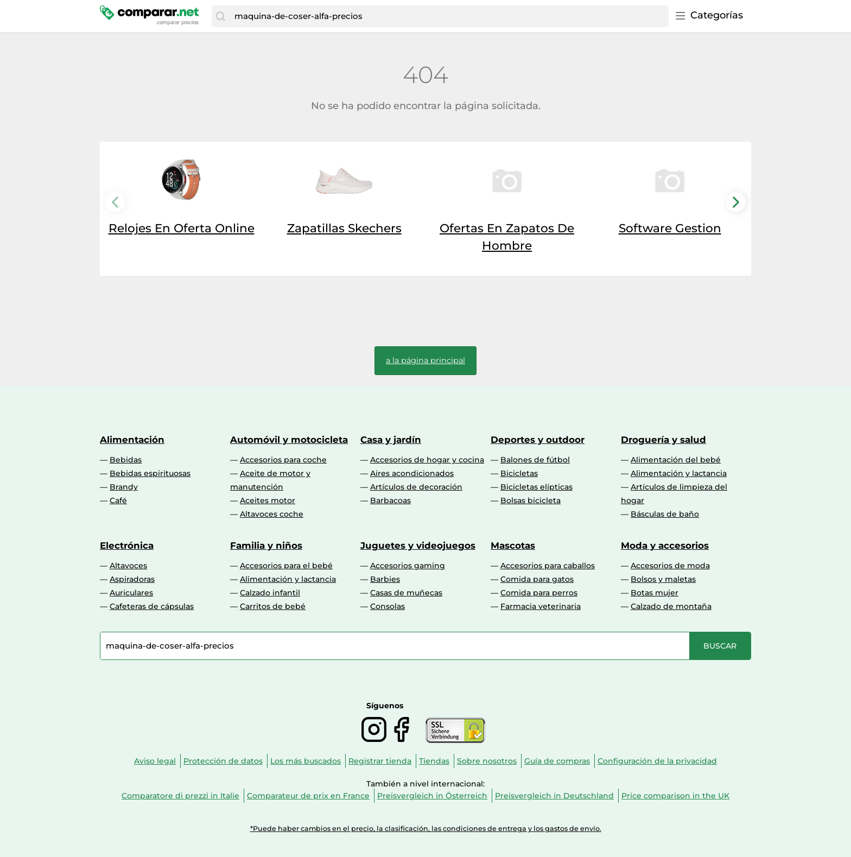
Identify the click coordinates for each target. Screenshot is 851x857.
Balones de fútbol (535, 460)
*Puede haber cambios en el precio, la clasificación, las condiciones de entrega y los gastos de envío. (425, 828)
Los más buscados (305, 761)
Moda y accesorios (665, 545)
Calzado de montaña (671, 606)
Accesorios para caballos (547, 565)
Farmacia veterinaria (540, 606)
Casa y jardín (390, 439)
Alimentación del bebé (676, 460)
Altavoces (128, 565)
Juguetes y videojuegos (417, 545)
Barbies (385, 579)
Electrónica (127, 545)
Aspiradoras (132, 579)
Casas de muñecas (406, 593)
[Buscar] (220, 16)
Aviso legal (155, 761)
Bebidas (126, 460)
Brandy (124, 487)
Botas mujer (654, 593)
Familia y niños (266, 545)
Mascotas (513, 545)
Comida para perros (538, 593)
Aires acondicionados (412, 473)
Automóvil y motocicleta (289, 439)
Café (118, 500)
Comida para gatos (537, 579)
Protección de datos (223, 761)
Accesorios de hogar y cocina (427, 460)
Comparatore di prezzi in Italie (180, 796)
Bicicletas (519, 473)
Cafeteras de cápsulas (152, 606)
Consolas (387, 606)
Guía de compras (557, 761)
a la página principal (425, 360)
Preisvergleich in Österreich (432, 796)
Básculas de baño (665, 514)
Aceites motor (267, 500)
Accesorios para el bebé (286, 565)
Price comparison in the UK (675, 796)
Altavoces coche (271, 514)
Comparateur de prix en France (308, 796)
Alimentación (132, 439)
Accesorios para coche (283, 460)
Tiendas (434, 761)
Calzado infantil (270, 593)
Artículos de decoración (416, 487)
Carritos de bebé (273, 606)
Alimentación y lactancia (679, 473)
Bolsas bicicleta (530, 500)
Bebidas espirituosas (150, 473)
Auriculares (131, 593)
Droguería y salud (663, 439)
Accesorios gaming (407, 565)
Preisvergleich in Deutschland (554, 796)
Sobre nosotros (487, 761)
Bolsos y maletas (663, 579)
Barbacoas (390, 500)
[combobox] (449, 16)
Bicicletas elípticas (536, 487)
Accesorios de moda (670, 565)
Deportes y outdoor (538, 439)
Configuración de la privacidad (657, 761)
